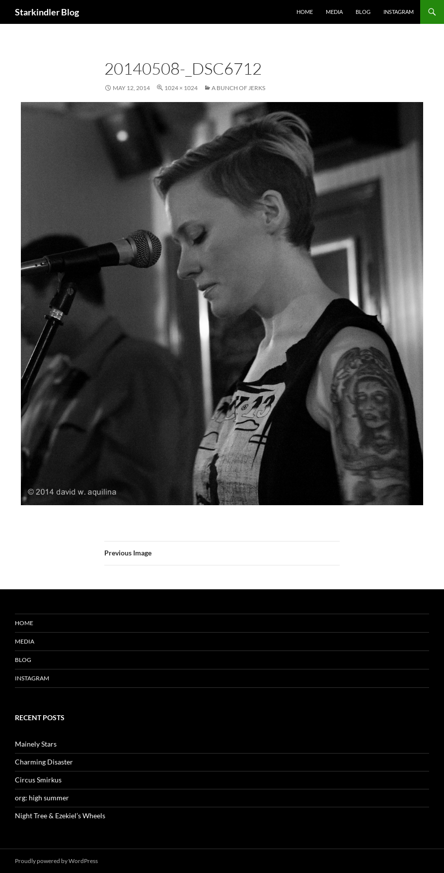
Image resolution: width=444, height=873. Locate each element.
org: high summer (42, 797)
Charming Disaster (44, 762)
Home (304, 11)
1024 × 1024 (181, 88)
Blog (363, 11)
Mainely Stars (36, 744)
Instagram (398, 11)
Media (334, 11)
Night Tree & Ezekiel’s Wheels (60, 815)
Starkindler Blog (47, 11)
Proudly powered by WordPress (56, 861)
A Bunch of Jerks (238, 88)
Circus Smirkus (38, 779)
